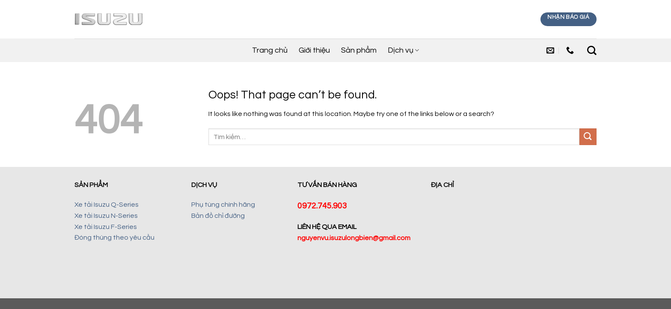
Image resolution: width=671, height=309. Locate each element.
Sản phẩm (359, 50)
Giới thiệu (314, 50)
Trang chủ (270, 50)
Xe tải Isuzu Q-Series (106, 204)
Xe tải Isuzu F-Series (105, 226)
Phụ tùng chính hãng (223, 204)
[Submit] (588, 136)
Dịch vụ (403, 50)
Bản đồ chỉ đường (218, 215)
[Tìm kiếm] (592, 50)
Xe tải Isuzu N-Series (106, 215)
